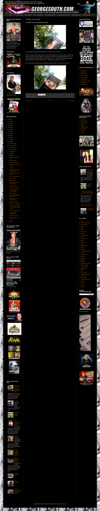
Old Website (83, 82)
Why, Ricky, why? (13, 160)
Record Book (28, 15)
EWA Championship (50, 15)
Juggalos (83, 252)
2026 (9, 119)
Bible (82, 228)
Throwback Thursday (85, 279)
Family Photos (84, 123)
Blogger (64, 503)
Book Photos (34, 96)
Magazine (83, 258)
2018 (9, 135)
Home (11, 15)
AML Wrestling (84, 79)
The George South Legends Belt (13, 190)
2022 (9, 127)
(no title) (16, 401)
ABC (82, 221)
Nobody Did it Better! (13, 162)
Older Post (71, 100)
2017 (9, 137)
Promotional (83, 275)
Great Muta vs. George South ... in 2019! (86, 205)
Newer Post (28, 100)
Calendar (83, 233)
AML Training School (85, 222)
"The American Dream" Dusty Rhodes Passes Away (14, 207)
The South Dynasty (16, 474)
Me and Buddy (12, 178)
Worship (82, 286)
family (82, 244)
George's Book (18, 15)
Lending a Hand (12, 185)
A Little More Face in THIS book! (13, 183)
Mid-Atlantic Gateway (85, 263)
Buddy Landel (12, 180)
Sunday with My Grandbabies (12, 213)
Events (82, 240)
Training (82, 132)
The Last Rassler (38, 15)
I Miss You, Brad (12, 193)
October (11, 147)
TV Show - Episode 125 (14, 176)
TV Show (83, 130)
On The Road (84, 128)
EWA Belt (83, 242)
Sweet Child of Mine (13, 215)
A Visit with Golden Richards (16, 414)
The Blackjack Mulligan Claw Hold (14, 170)
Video (82, 284)
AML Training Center (85, 80)
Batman (82, 226)
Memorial (83, 260)
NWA (82, 270)
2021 (9, 129)
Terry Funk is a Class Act (90, 170)
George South (84, 70)
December (11, 143)
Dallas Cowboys (84, 121)
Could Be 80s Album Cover (90, 209)
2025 (9, 121)
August (11, 151)
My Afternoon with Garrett (15, 203)
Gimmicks (83, 249)
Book (82, 229)
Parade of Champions (86, 274)
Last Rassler (83, 254)
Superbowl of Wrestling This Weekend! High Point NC (87, 193)
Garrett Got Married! (16, 437)
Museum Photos (84, 267)
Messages (83, 261)
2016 (9, 139)
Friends (82, 247)
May (10, 221)
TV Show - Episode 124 (14, 187)
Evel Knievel (83, 238)
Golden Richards (16, 482)
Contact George (87, 15)
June (10, 155)
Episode (82, 237)
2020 (9, 131)
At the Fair (11, 168)
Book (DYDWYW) (85, 75)
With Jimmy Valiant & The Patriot (14, 199)
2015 (9, 141)
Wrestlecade (83, 73)
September (12, 149)
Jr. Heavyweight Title (85, 251)
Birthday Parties (76, 15)
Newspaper (83, 268)
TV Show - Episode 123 (14, 210)
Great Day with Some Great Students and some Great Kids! (17, 389)
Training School (84, 77)
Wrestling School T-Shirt (64, 15)
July (10, 153)
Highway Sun (84, 72)
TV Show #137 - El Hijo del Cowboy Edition (17, 491)
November (11, 145)
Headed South (84, 84)
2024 (9, 123)
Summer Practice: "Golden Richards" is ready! (17, 453)
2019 (9, 133)
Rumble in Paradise (13, 201)
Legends (83, 125)
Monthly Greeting (84, 127)
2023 (9, 125)
